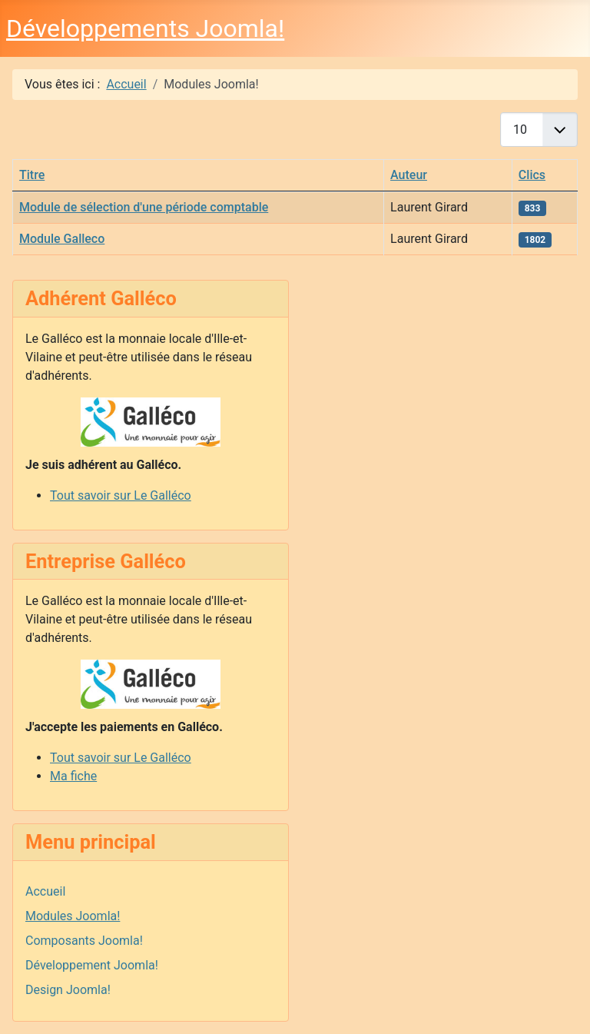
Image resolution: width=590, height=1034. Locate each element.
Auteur (408, 175)
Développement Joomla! (91, 965)
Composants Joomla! (84, 940)
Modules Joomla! (72, 916)
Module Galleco (61, 238)
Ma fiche (73, 776)
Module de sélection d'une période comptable (143, 207)
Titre (32, 175)
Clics (532, 175)
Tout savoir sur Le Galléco (120, 495)
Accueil (45, 891)
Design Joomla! (68, 989)
